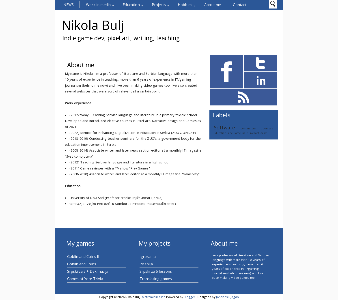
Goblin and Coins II (83, 256)
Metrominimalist (153, 297)
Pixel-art (254, 133)
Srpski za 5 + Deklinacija (87, 271)
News (68, 4)
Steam (263, 133)
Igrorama (148, 256)
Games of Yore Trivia (85, 278)
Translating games (156, 278)
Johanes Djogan (227, 297)
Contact (239, 4)
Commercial (248, 128)
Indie (245, 133)
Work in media (98, 4)
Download (267, 128)
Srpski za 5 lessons (156, 271)
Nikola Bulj (93, 24)
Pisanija (146, 263)
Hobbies (185, 4)
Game (237, 133)
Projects (159, 4)
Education (131, 4)
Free (230, 133)
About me (212, 4)
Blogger (189, 297)
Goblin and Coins (81, 263)
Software (224, 127)
